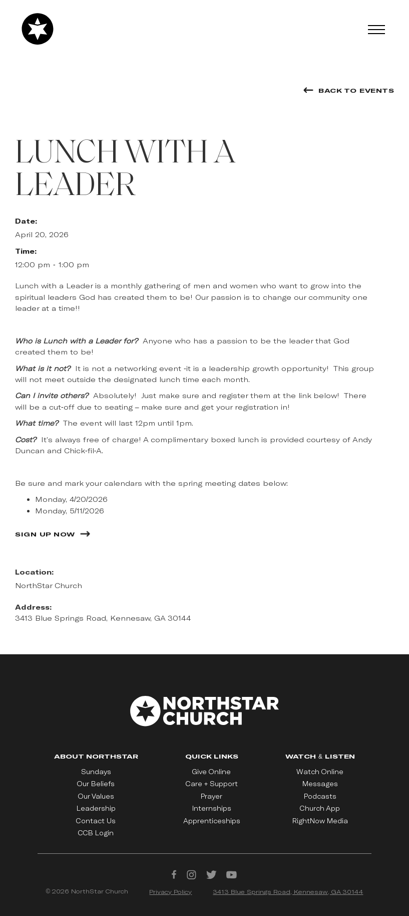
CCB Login (96, 833)
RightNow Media (320, 821)
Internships (211, 808)
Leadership (96, 808)
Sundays (96, 772)
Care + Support (212, 784)
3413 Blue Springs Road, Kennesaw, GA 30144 (288, 891)
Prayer (211, 796)
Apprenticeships (211, 821)
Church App (320, 808)
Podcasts (320, 796)
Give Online (211, 772)
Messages (320, 784)
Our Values (96, 796)
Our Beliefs (96, 784)
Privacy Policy (170, 891)
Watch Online (319, 772)
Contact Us (96, 821)
